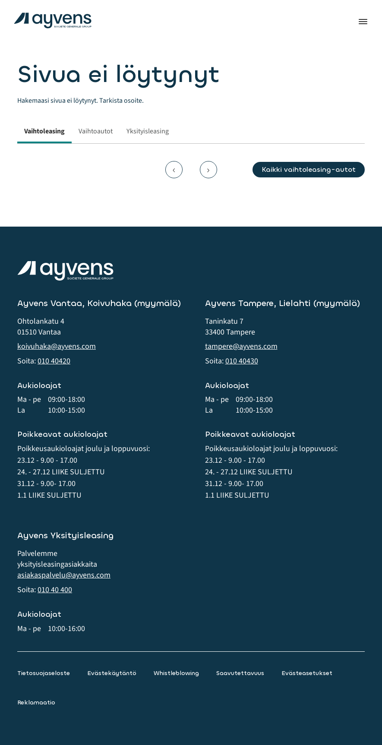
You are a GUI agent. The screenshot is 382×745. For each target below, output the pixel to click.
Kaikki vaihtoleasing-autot (309, 169)
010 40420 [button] (54, 361)
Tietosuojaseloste (43, 673)
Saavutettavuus (240, 673)
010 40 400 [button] (55, 589)
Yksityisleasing (147, 131)
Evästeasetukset (306, 673)
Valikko (363, 21)
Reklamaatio (36, 702)
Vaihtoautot (96, 131)
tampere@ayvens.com (241, 346)
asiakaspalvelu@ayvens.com (63, 575)
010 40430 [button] (241, 361)
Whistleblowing (176, 673)
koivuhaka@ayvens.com (56, 346)
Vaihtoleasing (44, 131)
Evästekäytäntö (111, 673)
